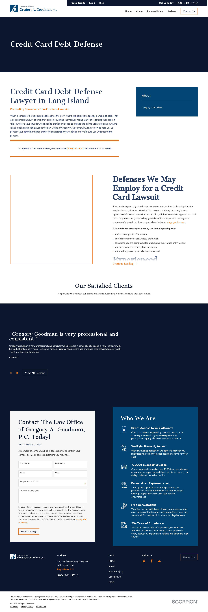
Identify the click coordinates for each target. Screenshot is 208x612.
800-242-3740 (187, 3)
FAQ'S (92, 2)
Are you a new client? (25, 482)
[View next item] (17, 373)
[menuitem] (167, 107)
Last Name (55, 463)
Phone (18, 472)
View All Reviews (35, 372)
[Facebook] (151, 560)
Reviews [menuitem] (172, 11)
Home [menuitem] (128, 11)
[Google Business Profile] (159, 560)
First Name (20, 463)
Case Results (78, 2)
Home (112, 560)
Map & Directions (65, 569)
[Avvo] (143, 560)
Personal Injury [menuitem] (155, 11)
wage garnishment (180, 222)
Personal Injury (116, 571)
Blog (101, 2)
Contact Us (189, 11)
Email (53, 472)
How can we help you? (25, 491)
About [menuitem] (139, 11)
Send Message (25, 531)
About (112, 566)
